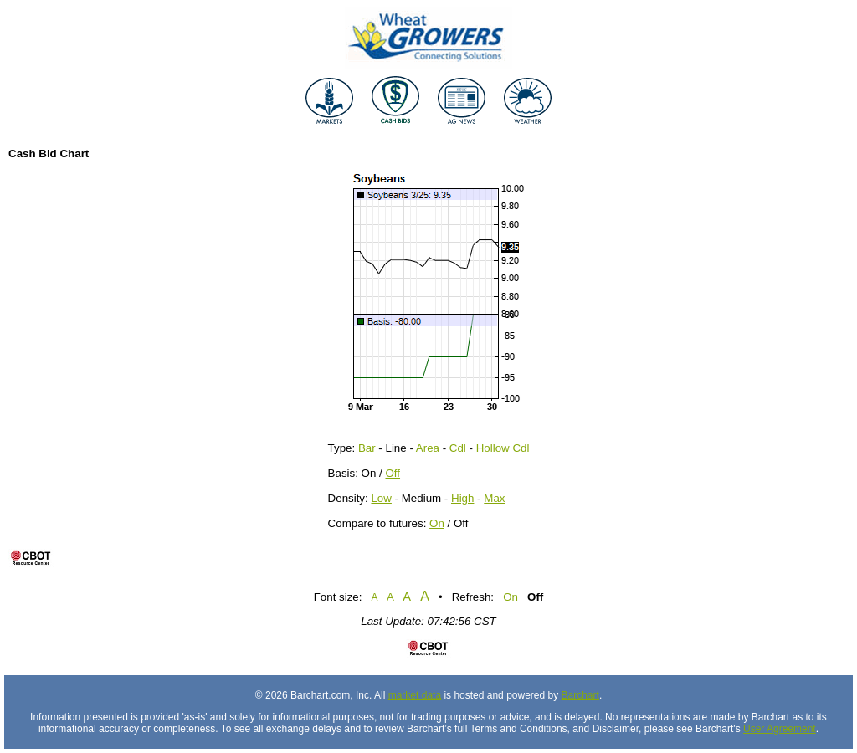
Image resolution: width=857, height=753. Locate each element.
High (462, 498)
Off (392, 473)
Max (494, 498)
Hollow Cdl (503, 448)
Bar (367, 448)
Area (427, 448)
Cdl (457, 448)
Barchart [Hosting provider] (580, 695)
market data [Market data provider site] (414, 695)
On (436, 523)
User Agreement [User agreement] (779, 729)
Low (381, 498)
